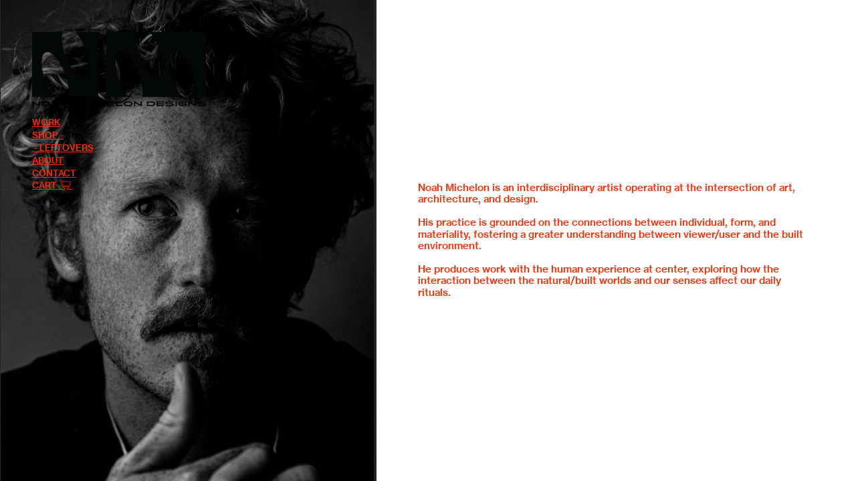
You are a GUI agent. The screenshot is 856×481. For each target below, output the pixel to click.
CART (45, 185)
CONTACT (54, 173)
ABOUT (48, 160)
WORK (46, 122)
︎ (66, 185)
